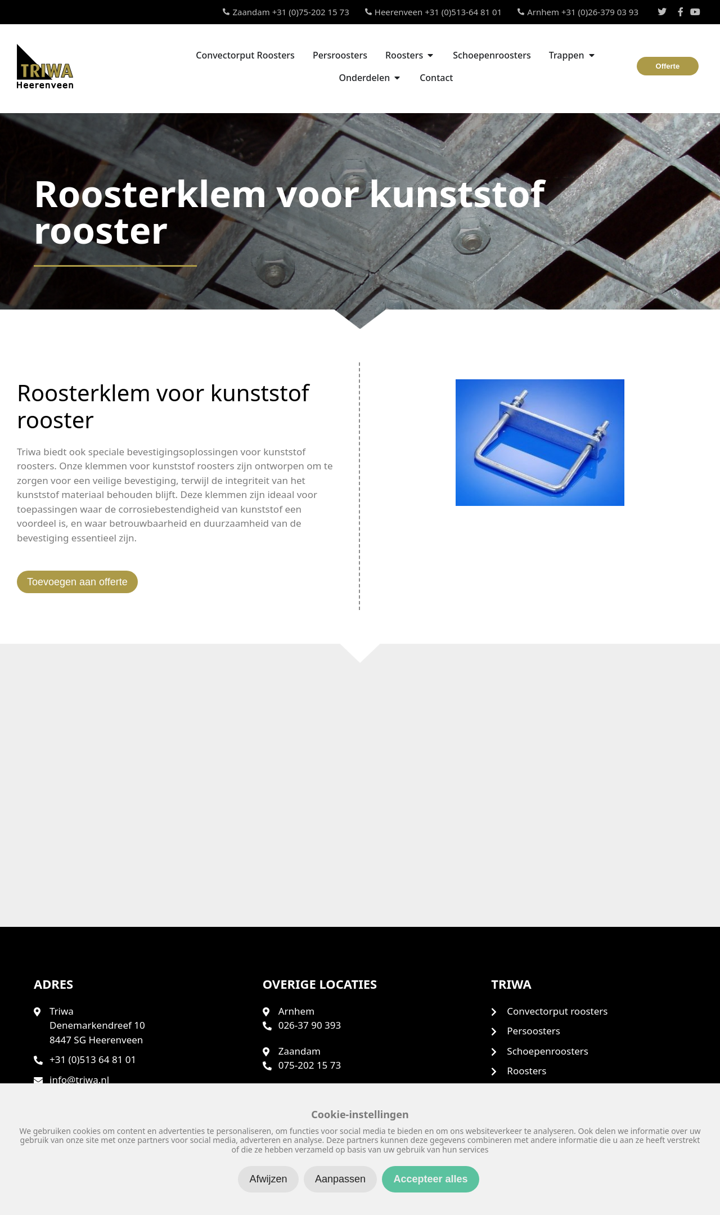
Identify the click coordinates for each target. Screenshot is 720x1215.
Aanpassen (340, 1179)
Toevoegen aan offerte (77, 582)
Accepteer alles (430, 1179)
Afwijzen (268, 1179)
